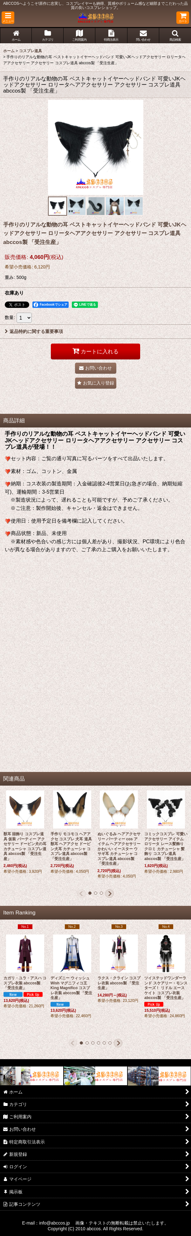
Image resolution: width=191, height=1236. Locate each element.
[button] (8, 17)
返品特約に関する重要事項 (34, 331)
